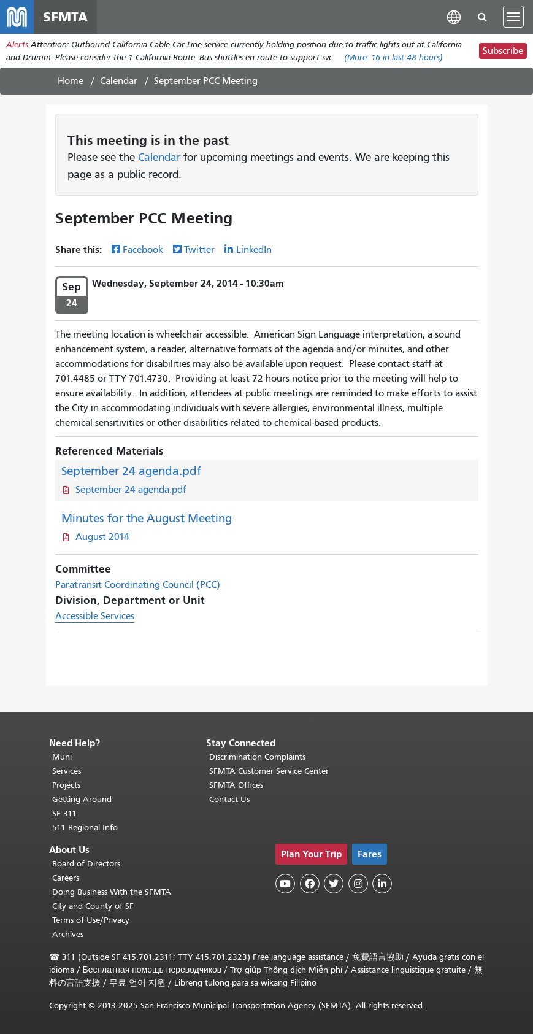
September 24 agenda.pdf (131, 472)
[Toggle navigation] (513, 17)
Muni (62, 757)
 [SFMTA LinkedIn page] (382, 884)
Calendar (118, 81)
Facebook (143, 251)
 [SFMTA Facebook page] (310, 884)
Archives (67, 934)
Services (66, 771)
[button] (454, 17)
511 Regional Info (85, 827)
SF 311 (64, 813)
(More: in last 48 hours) (393, 58)
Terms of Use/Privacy (90, 920)
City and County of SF (93, 906)
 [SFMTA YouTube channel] (285, 884)
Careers (65, 878)
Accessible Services (94, 616)
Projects (66, 785)
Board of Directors (86, 863)
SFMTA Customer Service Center (269, 771)
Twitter (199, 251)
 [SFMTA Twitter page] (334, 884)
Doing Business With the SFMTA (111, 892)
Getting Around (82, 799)
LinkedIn (254, 251)
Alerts (17, 45)
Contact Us (229, 799)
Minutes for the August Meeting (146, 519)
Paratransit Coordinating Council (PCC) (137, 585)
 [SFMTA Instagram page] (358, 884)
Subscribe (503, 51)
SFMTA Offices (236, 785)
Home (70, 81)
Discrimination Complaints (257, 757)
